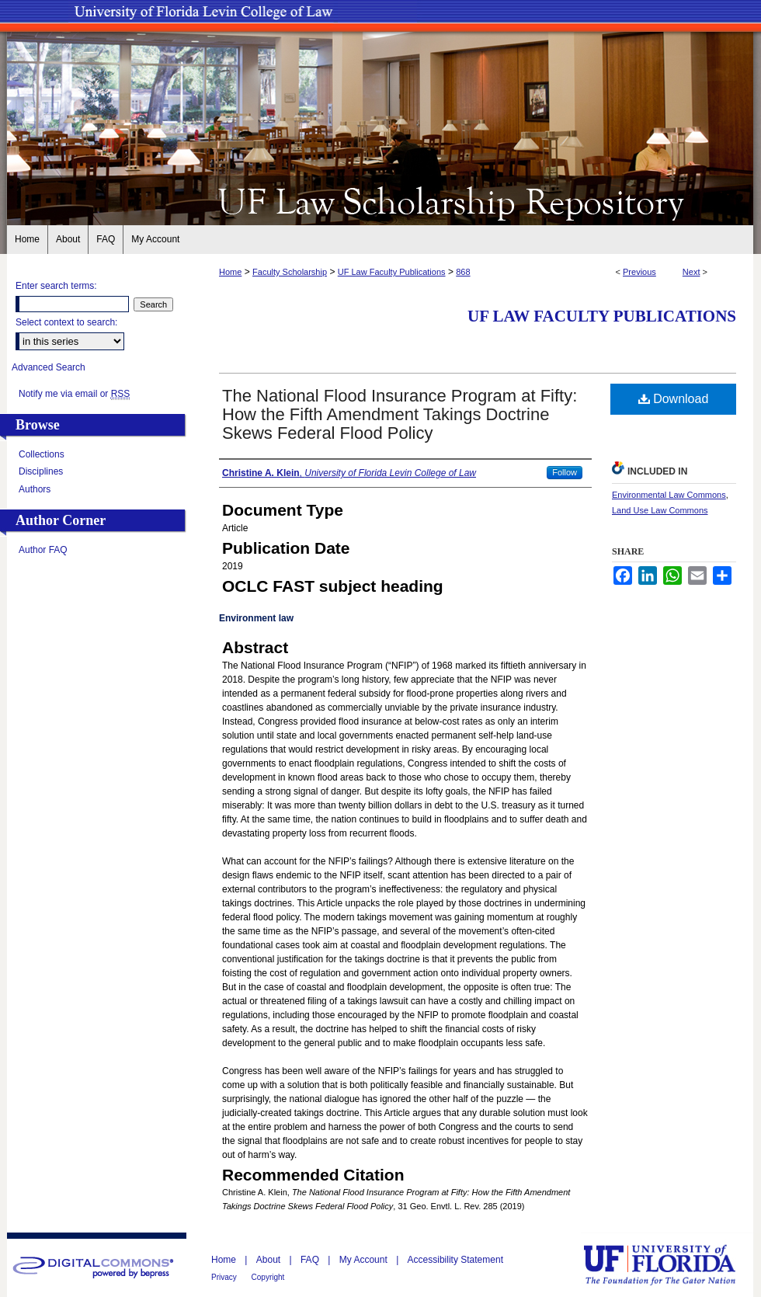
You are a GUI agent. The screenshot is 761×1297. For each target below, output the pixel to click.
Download (673, 398)
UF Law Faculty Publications (392, 271)
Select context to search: (66, 322)
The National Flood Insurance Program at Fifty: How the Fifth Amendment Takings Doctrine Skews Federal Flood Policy (399, 414)
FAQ (311, 1259)
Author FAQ (43, 549)
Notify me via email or (74, 393)
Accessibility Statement (455, 1259)
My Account (364, 1259)
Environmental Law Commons (669, 494)
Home (230, 271)
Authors (34, 489)
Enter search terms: (56, 285)
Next (691, 271)
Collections (41, 454)
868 (463, 271)
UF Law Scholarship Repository (380, 200)
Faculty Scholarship (289, 271)
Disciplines (41, 471)
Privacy (225, 1277)
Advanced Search (48, 367)
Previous (639, 271)
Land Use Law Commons (660, 510)
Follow (564, 472)
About (269, 1259)
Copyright (268, 1277)
